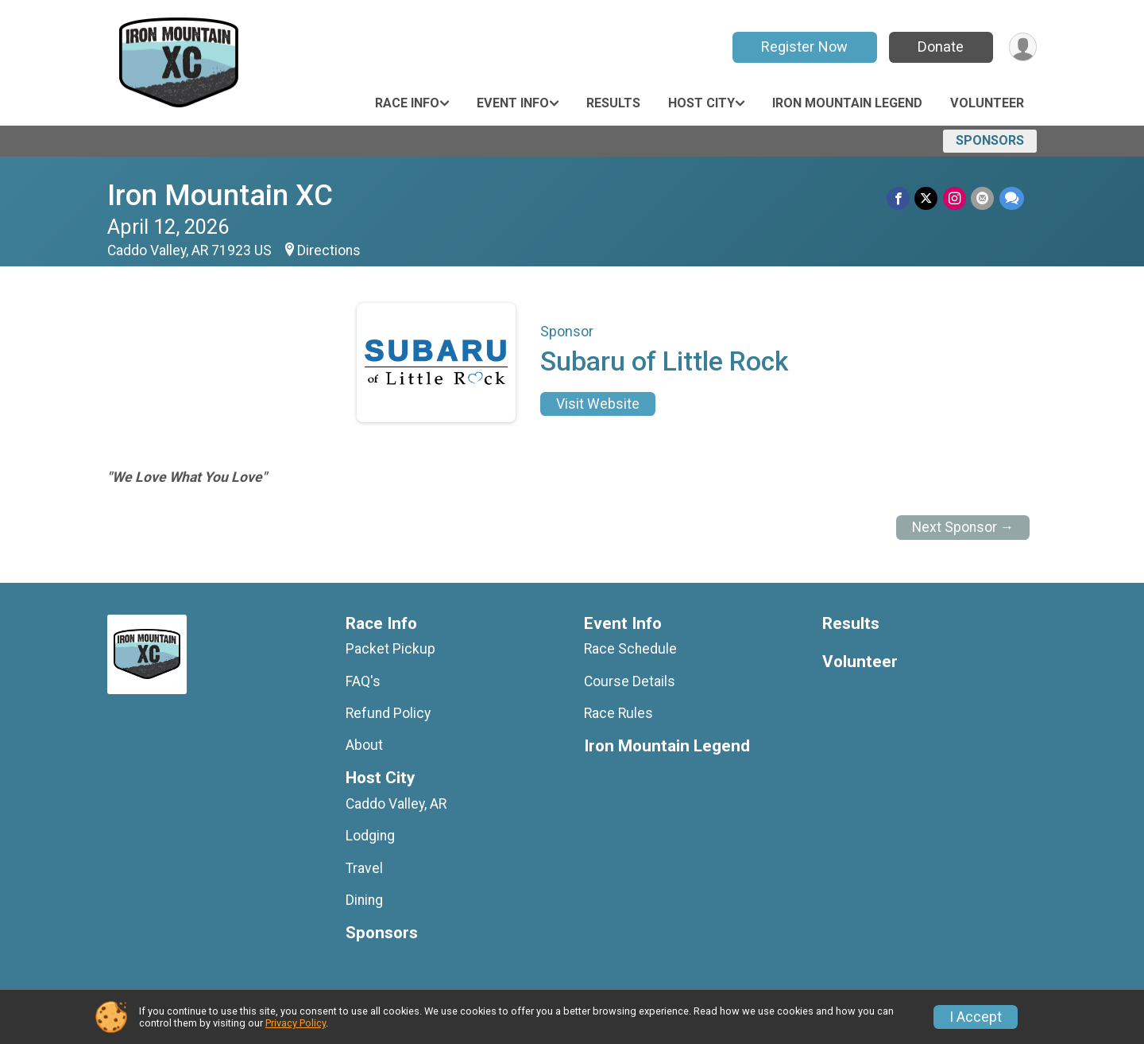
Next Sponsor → (963, 527)
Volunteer (987, 103)
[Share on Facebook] (899, 198)
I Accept (975, 1017)
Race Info (407, 103)
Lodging (370, 836)
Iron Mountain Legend (847, 103)
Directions (329, 250)
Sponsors (990, 140)
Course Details (629, 681)
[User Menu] (1022, 47)
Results (613, 103)
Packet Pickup (390, 649)
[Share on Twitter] (927, 198)
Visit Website (598, 404)
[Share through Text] (1011, 198)
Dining (364, 900)
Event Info (513, 103)
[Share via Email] (983, 198)
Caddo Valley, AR (396, 804)
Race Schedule (630, 649)
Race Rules (618, 713)
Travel (364, 868)
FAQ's (363, 681)
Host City (701, 103)
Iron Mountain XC (220, 195)
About (364, 745)
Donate (940, 46)
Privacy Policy (295, 1023)
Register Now (803, 46)
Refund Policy (388, 713)
